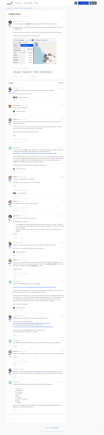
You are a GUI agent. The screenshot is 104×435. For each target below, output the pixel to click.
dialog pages (17, 72)
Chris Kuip (16, 88)
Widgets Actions (27, 72)
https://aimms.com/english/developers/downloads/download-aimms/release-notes (34, 153)
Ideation (37, 3)
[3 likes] (20, 97)
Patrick (14, 21)
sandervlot (16, 215)
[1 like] (19, 111)
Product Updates (28, 3)
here (14, 92)
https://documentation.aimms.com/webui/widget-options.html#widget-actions (33, 326)
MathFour (15, 119)
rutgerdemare (16, 105)
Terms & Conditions (45, 431)
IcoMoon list (38, 371)
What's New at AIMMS (26, 8)
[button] (83, 3)
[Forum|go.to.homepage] (9, 3)
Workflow (36, 72)
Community (9, 8)
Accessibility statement (58, 431)
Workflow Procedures (46, 72)
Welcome (16, 8)
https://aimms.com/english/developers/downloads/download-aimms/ (31, 323)
